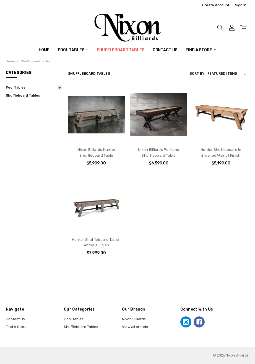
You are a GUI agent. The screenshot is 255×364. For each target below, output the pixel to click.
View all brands (135, 327)
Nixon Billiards (134, 319)
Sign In (240, 5)
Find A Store (201, 50)
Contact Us (165, 50)
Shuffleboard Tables (120, 50)
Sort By (197, 74)
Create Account (215, 5)
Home (44, 50)
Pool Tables (73, 50)
